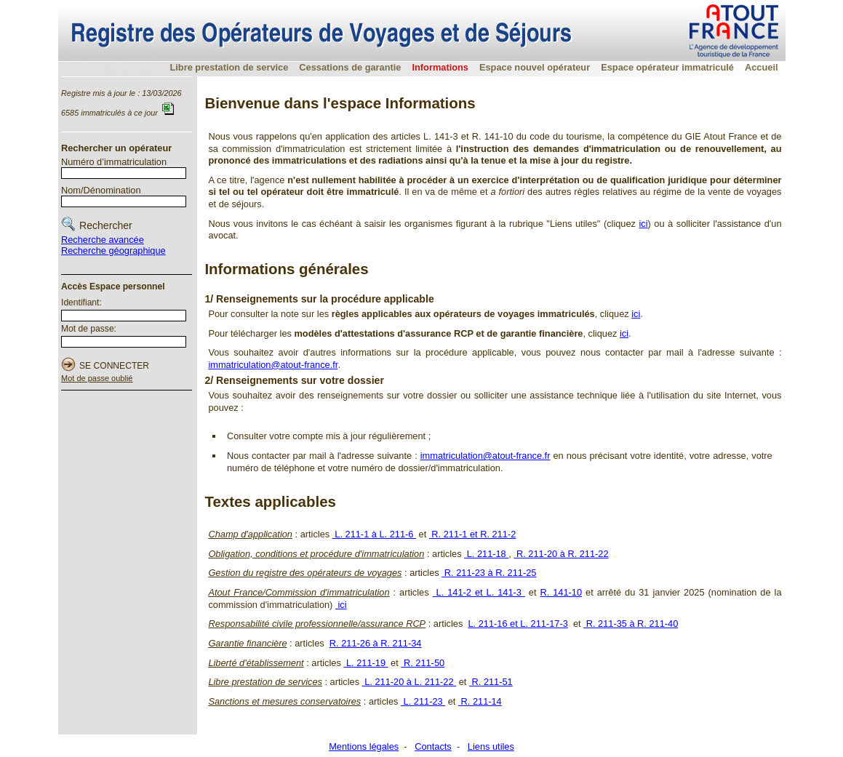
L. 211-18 (486, 553)
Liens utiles (491, 746)
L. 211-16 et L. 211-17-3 (517, 623)
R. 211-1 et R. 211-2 (472, 534)
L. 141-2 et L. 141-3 (479, 592)
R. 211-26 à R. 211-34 (375, 643)
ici (643, 223)
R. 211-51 (491, 681)
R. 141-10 (561, 592)
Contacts (433, 746)
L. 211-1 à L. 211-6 (374, 534)
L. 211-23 (423, 701)
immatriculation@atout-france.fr (272, 364)
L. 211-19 (365, 662)
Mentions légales (364, 746)
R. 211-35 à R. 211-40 (630, 623)
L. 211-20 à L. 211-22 (409, 681)
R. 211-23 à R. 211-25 (489, 572)
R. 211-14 (480, 701)
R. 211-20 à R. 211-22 (561, 553)
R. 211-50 (422, 662)
